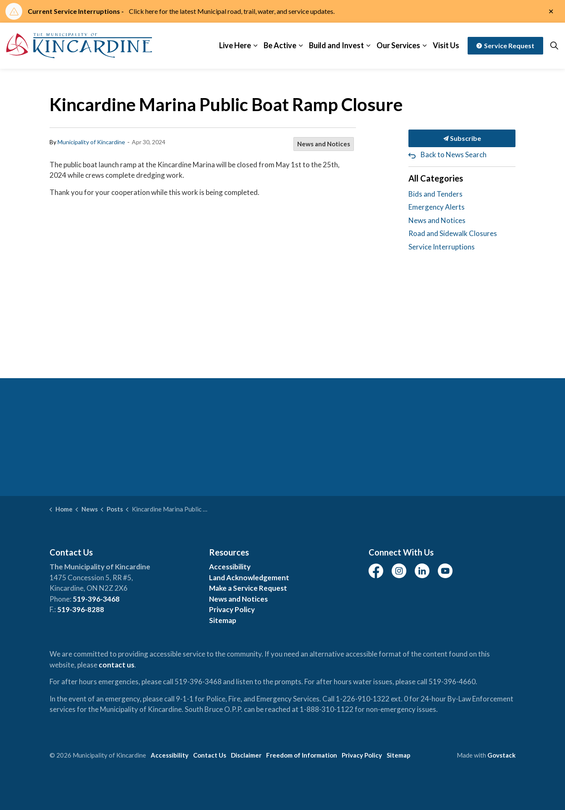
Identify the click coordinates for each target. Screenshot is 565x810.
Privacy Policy (232, 609)
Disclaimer (246, 755)
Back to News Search (454, 154)
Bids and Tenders (435, 194)
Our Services (398, 45)
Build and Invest (336, 45)
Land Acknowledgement (249, 577)
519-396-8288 (80, 609)
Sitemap (222, 620)
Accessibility (230, 566)
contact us (116, 664)
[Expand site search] (554, 45)
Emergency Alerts (436, 206)
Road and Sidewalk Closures (452, 233)
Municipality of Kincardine (91, 141)
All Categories (435, 178)
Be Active (280, 45)
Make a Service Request (248, 588)
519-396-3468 (96, 599)
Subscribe (462, 138)
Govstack (501, 755)
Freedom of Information (301, 755)
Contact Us (209, 755)
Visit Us (446, 45)
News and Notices (323, 144)
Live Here (235, 45)
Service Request (505, 45)
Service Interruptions (441, 246)
